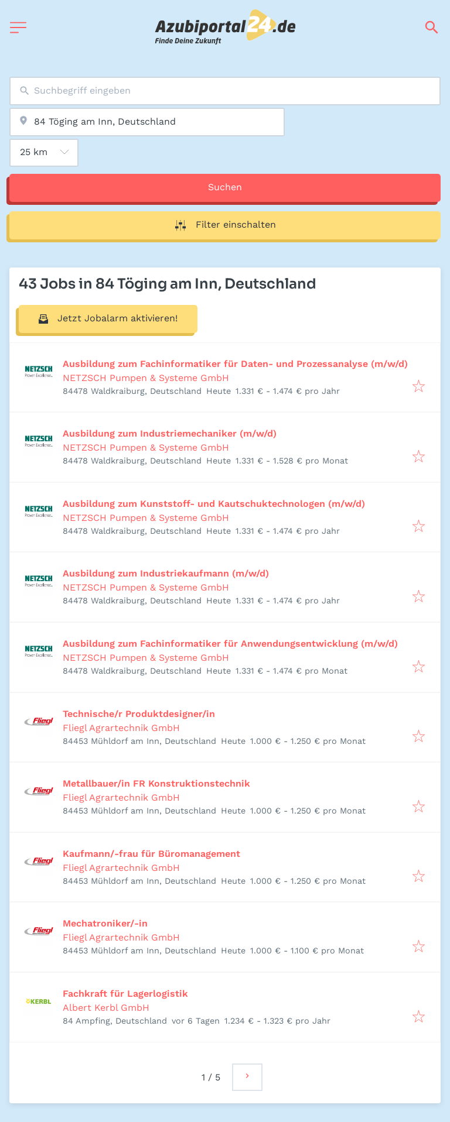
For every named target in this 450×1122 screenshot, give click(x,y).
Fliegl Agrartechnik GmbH (121, 727)
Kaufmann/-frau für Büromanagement (151, 853)
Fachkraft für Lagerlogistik (125, 993)
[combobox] (225, 91)
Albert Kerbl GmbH (106, 1007)
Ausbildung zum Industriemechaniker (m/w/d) (170, 433)
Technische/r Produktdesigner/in (139, 713)
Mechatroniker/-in (105, 923)
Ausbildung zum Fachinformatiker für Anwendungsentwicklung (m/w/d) (230, 643)
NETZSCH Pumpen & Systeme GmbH (146, 377)
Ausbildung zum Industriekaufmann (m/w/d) (166, 573)
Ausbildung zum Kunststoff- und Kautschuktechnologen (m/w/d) (214, 503)
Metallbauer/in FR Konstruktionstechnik (156, 783)
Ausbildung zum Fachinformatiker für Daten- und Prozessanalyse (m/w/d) (235, 363)
